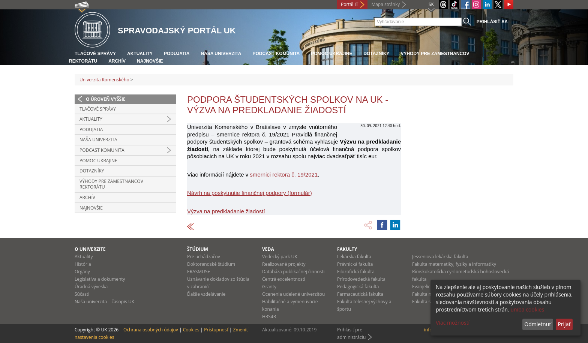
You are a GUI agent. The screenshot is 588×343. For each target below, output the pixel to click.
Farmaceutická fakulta (360, 294)
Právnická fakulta (355, 264)
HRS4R (269, 316)
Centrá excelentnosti (283, 279)
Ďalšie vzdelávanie (206, 294)
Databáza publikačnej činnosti (293, 271)
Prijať (564, 324)
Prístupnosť (216, 330)
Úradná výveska (91, 286)
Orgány (82, 271)
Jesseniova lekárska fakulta (440, 256)
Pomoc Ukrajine (331, 53)
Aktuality (140, 53)
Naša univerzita (221, 53)
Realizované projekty (283, 264)
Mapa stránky (385, 4)
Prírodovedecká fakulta (361, 279)
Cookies (191, 330)
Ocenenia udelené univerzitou (293, 294)
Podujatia (176, 53)
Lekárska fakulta (354, 256)
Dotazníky (376, 53)
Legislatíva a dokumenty (100, 279)
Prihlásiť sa (492, 21)
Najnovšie (150, 61)
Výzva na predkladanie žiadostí (226, 211)
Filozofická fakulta (356, 271)
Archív (117, 61)
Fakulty (347, 249)
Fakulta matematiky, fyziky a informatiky (454, 264)
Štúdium (197, 249)
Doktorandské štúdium (211, 264)
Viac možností (453, 322)
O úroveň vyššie (106, 99)
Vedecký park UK (279, 256)
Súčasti (82, 294)
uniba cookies (527, 309)
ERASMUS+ (198, 271)
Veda (268, 249)
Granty (269, 286)
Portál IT (349, 4)
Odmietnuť (537, 324)
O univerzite (90, 249)
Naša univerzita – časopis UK (104, 301)
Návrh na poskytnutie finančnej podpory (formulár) (249, 193)
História (83, 264)
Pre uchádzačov (203, 256)
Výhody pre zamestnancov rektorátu (111, 184)
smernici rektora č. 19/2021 (284, 174)
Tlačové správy (95, 53)
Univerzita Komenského (104, 79)
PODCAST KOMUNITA (276, 53)
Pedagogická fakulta (358, 286)
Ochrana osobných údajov (150, 330)
